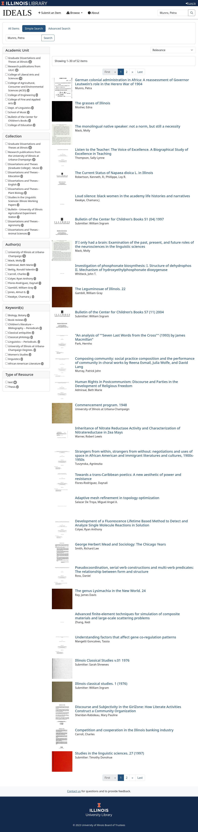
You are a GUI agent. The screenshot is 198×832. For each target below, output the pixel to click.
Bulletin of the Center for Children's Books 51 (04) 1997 (119, 219)
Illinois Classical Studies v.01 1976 (102, 660)
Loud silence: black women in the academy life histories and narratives (132, 196)
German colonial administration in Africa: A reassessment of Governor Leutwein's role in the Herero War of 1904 (132, 82)
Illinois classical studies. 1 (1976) (101, 683)
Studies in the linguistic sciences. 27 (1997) (109, 753)
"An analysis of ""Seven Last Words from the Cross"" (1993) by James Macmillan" (130, 337)
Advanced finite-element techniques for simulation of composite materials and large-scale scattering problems (127, 616)
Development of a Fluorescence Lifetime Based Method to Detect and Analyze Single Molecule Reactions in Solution (131, 523)
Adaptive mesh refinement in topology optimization (117, 497)
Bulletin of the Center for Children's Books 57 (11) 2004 (119, 312)
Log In (191, 3)
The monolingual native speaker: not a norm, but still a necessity (127, 126)
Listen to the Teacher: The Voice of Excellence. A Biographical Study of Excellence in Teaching (131, 151)
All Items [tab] (13, 28)
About (93, 13)
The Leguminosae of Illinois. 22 (100, 288)
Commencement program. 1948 (101, 405)
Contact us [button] (74, 791)
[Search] (173, 13)
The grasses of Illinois (92, 103)
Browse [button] (74, 13)
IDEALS (17, 12)
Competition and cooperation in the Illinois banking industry (124, 730)
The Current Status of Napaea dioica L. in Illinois (114, 172)
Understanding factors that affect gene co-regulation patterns (125, 637)
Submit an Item (49, 13)
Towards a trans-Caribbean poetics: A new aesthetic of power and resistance (128, 476)
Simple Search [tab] (34, 28)
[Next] (132, 72)
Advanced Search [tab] (59, 28)
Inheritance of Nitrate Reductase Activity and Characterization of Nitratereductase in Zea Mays (127, 430)
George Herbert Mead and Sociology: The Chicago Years (120, 544)
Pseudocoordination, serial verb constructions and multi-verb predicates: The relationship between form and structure (134, 569)
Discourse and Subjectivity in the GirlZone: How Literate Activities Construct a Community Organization (128, 708)
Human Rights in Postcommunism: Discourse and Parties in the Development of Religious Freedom (126, 383)
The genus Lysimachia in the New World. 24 (110, 590)
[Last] (140, 72)
